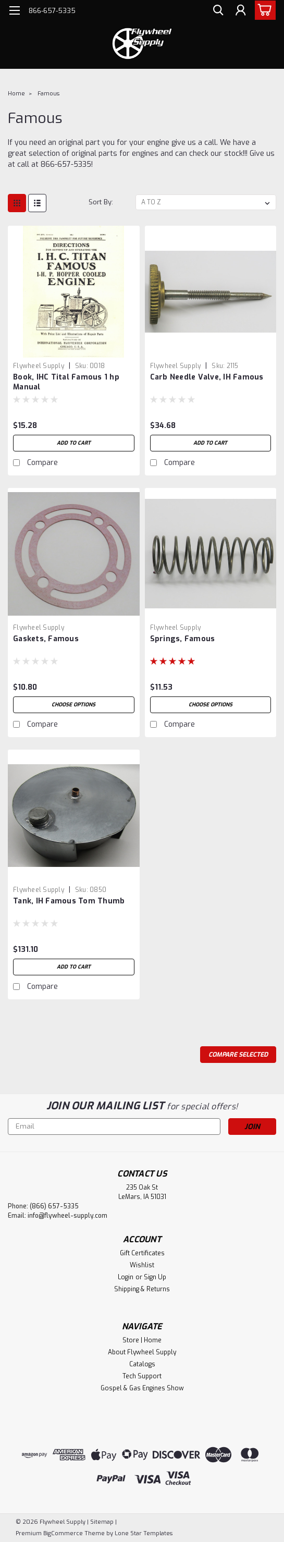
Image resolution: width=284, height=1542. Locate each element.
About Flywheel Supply (142, 1352)
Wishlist (142, 1265)
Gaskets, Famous (46, 639)
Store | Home (142, 1340)
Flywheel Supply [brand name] (38, 366)
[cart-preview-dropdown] (263, 10)
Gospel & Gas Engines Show (142, 1388)
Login (125, 1277)
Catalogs (142, 1364)
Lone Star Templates (143, 1533)
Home (16, 93)
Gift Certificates (142, 1253)
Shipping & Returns (142, 1289)
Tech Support (142, 1376)
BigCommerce (63, 1533)
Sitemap (102, 1522)
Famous (48, 93)
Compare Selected (238, 1054)
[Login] (240, 12)
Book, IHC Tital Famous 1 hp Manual (66, 382)
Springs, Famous (182, 639)
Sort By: (101, 202)
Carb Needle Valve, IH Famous (207, 377)
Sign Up (155, 1277)
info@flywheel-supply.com (67, 1215)
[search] (216, 12)
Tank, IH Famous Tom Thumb (69, 901)
